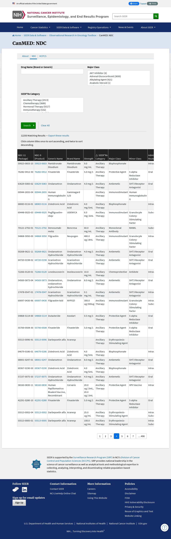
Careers (91, 488)
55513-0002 (41, 412)
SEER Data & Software (35, 35)
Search (27, 125)
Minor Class (135, 158)
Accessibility (131, 488)
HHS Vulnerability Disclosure (140, 502)
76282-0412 (41, 171)
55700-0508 (41, 327)
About (25, 56)
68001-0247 (41, 359)
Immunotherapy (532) (52, 109)
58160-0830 (41, 385)
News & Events (125, 27)
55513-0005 (41, 420)
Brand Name (73, 158)
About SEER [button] (147, 27)
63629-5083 (41, 183)
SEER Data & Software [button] (68, 27)
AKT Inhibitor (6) (118, 73)
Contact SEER (57, 488)
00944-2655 (41, 192)
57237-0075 (41, 376)
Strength (88, 158)
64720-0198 (41, 259)
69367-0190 (41, 368)
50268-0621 (41, 251)
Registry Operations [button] (98, 27)
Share (134, 3)
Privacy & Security (134, 506)
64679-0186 (41, 351)
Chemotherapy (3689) (52, 103)
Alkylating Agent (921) (118, 79)
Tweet (143, 3)
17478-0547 (41, 292)
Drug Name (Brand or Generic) (36, 67)
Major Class (93, 67)
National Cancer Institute (122, 523)
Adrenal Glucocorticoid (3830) (118, 76)
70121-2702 (41, 227)
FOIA (127, 497)
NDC (34, 56)
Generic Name (55, 158)
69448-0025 (41, 212)
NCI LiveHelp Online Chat (63, 493)
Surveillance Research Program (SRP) (92, 457)
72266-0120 (41, 271)
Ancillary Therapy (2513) (52, 100)
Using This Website (97, 497)
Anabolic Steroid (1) (118, 83)
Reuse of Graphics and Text (139, 511)
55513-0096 (41, 339)
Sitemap (91, 493)
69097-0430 (41, 300)
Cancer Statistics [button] (39, 27)
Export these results (58, 135)
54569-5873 (41, 280)
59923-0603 (41, 163)
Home (20, 27)
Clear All (45, 125)
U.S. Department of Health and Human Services (48, 523)
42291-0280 (41, 400)
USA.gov (142, 523)
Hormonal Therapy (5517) (52, 106)
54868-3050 (41, 236)
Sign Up (19, 502)
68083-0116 (41, 203)
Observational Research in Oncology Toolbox (72, 35)
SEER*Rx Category (30, 93)
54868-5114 (41, 315)
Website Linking (133, 515)
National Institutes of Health (91, 523)
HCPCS (42, 56)
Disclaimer (130, 493)
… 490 (141, 436)
